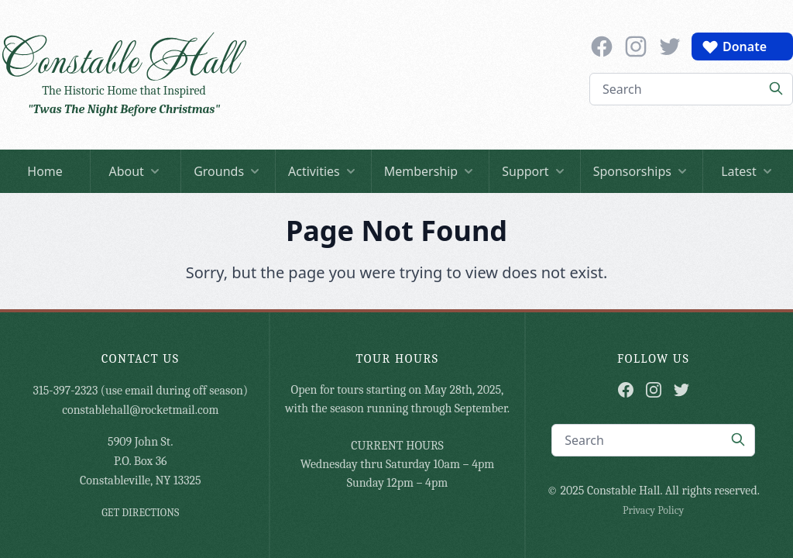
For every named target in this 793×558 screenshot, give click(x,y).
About (135, 171)
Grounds (228, 171)
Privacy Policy (653, 510)
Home (45, 171)
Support (534, 171)
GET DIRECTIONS (140, 512)
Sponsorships (641, 171)
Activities (323, 171)
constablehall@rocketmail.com (140, 410)
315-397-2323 (65, 391)
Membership (430, 171)
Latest (748, 171)
